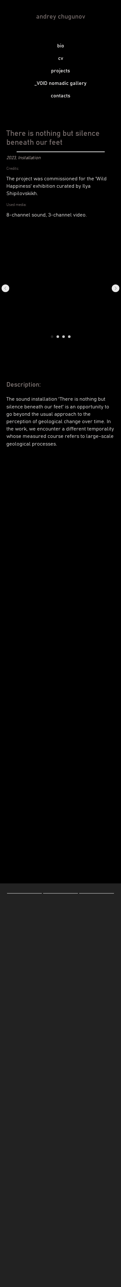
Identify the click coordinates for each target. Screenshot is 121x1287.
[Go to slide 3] (63, 336)
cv (60, 58)
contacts (60, 95)
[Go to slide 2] (58, 336)
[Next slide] (115, 288)
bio (60, 45)
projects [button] (60, 70)
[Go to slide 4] (69, 336)
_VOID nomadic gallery (60, 83)
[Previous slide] (5, 288)
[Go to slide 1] (52, 336)
